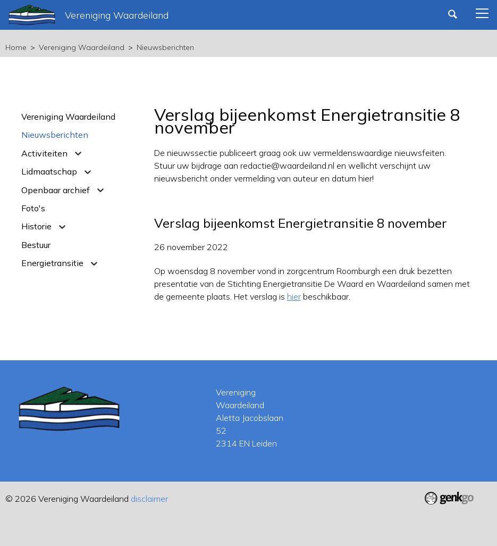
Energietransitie (52, 263)
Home (16, 47)
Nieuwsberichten (165, 47)
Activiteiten (44, 153)
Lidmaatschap (49, 171)
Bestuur (35, 244)
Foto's (33, 208)
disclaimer (149, 498)
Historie (36, 226)
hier (294, 296)
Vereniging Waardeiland (81, 47)
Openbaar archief (55, 190)
